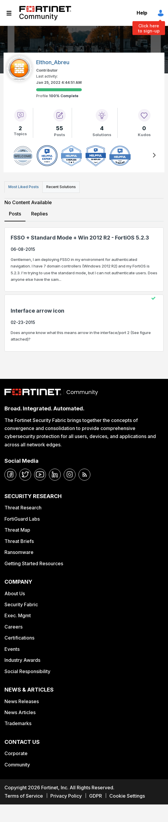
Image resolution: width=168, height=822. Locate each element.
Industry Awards (22, 660)
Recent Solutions (61, 187)
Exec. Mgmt (17, 615)
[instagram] (70, 475)
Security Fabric (21, 604)
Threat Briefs (19, 541)
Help (142, 13)
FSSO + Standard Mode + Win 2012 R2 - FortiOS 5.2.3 (80, 237)
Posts (15, 214)
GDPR (95, 796)
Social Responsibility (27, 671)
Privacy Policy (66, 796)
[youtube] (40, 475)
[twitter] (25, 475)
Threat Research (22, 508)
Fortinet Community (45, 13)
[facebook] (10, 475)
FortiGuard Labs (22, 519)
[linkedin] (55, 475)
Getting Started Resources (33, 563)
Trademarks (17, 723)
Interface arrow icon (37, 311)
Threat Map (17, 530)
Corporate (16, 753)
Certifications (19, 638)
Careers (13, 627)
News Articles (20, 712)
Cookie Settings (127, 796)
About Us (14, 593)
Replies (39, 214)
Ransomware (18, 552)
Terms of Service (23, 796)
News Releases (21, 701)
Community (17, 765)
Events (12, 649)
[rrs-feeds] (84, 475)
